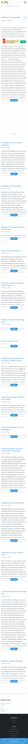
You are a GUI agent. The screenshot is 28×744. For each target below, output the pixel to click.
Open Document (14, 741)
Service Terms (14, 737)
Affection (2, 711)
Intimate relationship (5, 710)
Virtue (2, 708)
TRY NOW (23, 41)
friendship (23, 51)
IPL (2, 6)
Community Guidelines (14, 731)
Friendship (3, 705)
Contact (14, 722)
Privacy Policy (14, 735)
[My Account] (25, 2)
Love (2, 706)
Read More (14, 174)
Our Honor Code (14, 733)
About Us (14, 720)
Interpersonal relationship (6, 703)
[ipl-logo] (6, 3)
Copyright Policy (14, 729)
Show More (14, 100)
